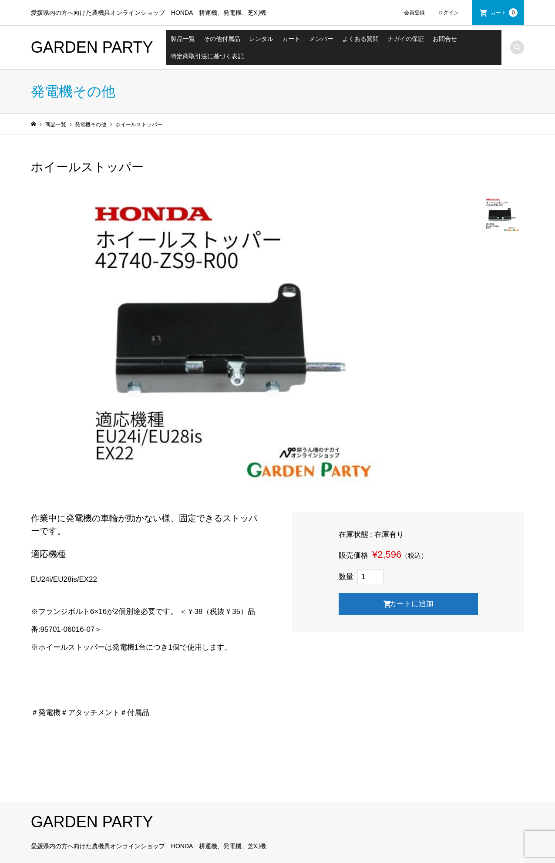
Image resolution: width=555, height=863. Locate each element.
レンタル (261, 38)
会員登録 (414, 13)
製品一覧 (183, 38)
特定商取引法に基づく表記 (207, 56)
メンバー (321, 38)
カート (504, 12)
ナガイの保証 (405, 38)
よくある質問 (360, 38)
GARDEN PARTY (92, 47)
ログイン (448, 13)
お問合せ (445, 38)
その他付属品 (222, 38)
